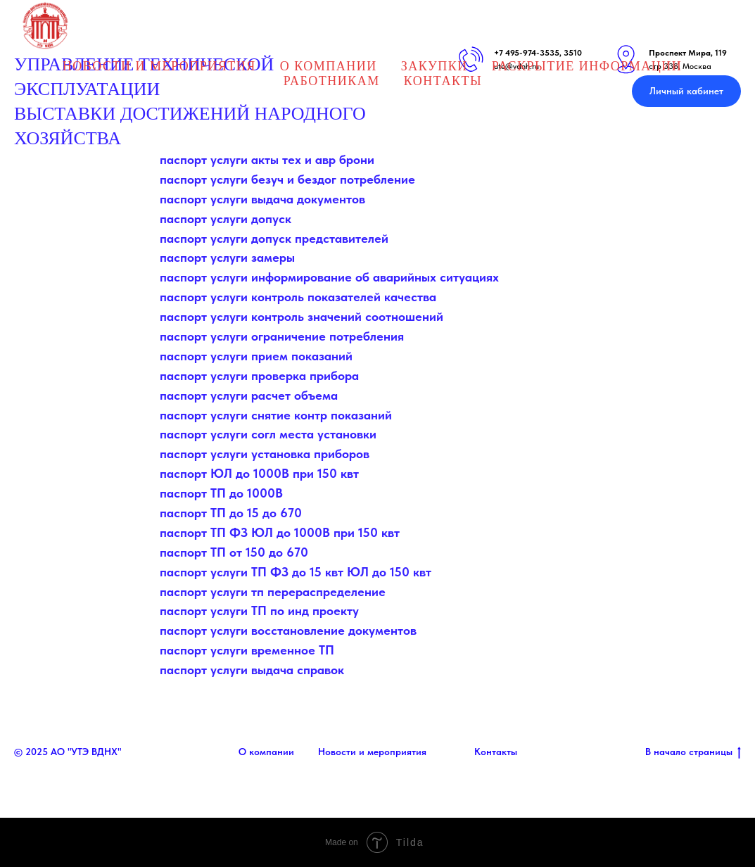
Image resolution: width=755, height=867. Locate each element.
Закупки (434, 66)
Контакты (495, 751)
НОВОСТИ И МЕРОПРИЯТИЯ (159, 66)
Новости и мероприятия (372, 751)
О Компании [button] (328, 66)
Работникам (332, 81)
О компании (266, 751)
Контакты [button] (443, 81)
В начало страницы (693, 752)
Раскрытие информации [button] (587, 66)
